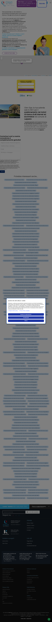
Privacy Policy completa (25, 310)
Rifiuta (26, 320)
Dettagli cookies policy (13, 310)
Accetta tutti (26, 317)
